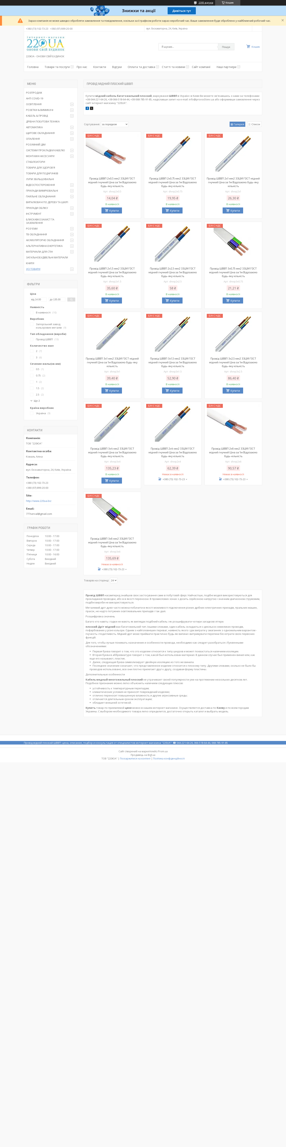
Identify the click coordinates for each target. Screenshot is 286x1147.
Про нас (81, 67)
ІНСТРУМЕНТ (33, 213)
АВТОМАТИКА (34, 127)
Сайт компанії (201, 67)
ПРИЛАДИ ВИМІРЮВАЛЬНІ (42, 190)
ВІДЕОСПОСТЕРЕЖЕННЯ (40, 185)
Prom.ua (163, 751)
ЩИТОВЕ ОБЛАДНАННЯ (40, 133)
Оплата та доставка (141, 67)
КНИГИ (30, 263)
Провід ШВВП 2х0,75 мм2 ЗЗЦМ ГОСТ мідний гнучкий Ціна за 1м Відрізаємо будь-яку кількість (173, 182)
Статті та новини (173, 67)
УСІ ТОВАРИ (33, 269)
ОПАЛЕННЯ (33, 139)
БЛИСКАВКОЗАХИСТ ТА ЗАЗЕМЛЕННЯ (40, 221)
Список (255, 124)
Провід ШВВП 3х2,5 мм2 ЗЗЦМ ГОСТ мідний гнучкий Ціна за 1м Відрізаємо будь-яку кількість (233, 362)
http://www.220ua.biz (38, 501)
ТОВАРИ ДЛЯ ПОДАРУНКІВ (42, 173)
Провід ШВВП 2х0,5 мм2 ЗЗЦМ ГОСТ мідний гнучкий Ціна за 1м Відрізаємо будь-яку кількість (112, 182)
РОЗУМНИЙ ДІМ (35, 144)
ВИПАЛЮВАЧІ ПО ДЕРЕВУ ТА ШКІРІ (47, 202)
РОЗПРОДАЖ (34, 92)
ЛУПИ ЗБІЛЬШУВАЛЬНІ (40, 179)
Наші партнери (226, 67)
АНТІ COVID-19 (34, 98)
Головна (33, 67)
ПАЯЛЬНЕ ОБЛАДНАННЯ (40, 196)
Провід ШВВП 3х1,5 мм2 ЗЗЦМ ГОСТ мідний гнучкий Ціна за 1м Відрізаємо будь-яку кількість (173, 362)
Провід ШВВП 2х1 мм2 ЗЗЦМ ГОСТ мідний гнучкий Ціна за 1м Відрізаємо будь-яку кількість (233, 182)
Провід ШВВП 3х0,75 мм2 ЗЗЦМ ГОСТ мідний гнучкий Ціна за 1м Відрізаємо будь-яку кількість (233, 272)
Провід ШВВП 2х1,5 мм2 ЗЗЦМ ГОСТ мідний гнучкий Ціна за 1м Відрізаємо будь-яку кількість (112, 272)
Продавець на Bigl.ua (143, 755)
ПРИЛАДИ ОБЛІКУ (37, 208)
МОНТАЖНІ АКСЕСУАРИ (40, 156)
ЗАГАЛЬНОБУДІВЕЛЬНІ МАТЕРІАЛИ (47, 257)
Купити (114, 210)
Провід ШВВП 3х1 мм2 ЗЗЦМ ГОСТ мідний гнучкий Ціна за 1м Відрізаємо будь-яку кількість (112, 362)
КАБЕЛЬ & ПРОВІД (37, 115)
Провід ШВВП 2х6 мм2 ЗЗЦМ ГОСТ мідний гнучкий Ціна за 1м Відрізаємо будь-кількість (233, 452)
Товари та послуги (57, 67)
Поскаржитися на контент (135, 758)
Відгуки (117, 67)
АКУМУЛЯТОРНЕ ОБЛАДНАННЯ (45, 240)
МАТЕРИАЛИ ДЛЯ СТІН (39, 251)
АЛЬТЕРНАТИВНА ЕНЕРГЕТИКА (44, 246)
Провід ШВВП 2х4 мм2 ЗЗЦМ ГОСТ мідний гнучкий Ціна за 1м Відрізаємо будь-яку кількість (173, 452)
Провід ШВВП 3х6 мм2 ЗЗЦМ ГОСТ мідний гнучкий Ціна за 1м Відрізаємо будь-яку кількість (112, 542)
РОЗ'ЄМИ (32, 228)
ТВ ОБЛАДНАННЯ (36, 234)
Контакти (99, 67)
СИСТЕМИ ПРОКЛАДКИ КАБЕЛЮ (45, 150)
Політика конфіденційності (169, 758)
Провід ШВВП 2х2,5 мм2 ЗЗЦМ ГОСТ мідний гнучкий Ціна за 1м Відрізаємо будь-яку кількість (173, 272)
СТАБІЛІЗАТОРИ (35, 162)
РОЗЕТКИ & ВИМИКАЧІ (39, 110)
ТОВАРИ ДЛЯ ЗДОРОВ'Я (40, 167)
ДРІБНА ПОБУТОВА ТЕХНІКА (43, 121)
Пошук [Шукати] (226, 47)
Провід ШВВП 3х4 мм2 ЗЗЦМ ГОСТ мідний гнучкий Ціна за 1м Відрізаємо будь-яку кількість (112, 452)
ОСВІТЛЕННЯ (34, 104)
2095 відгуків (206, 2)
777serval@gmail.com (39, 514)
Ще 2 (37, 400)
